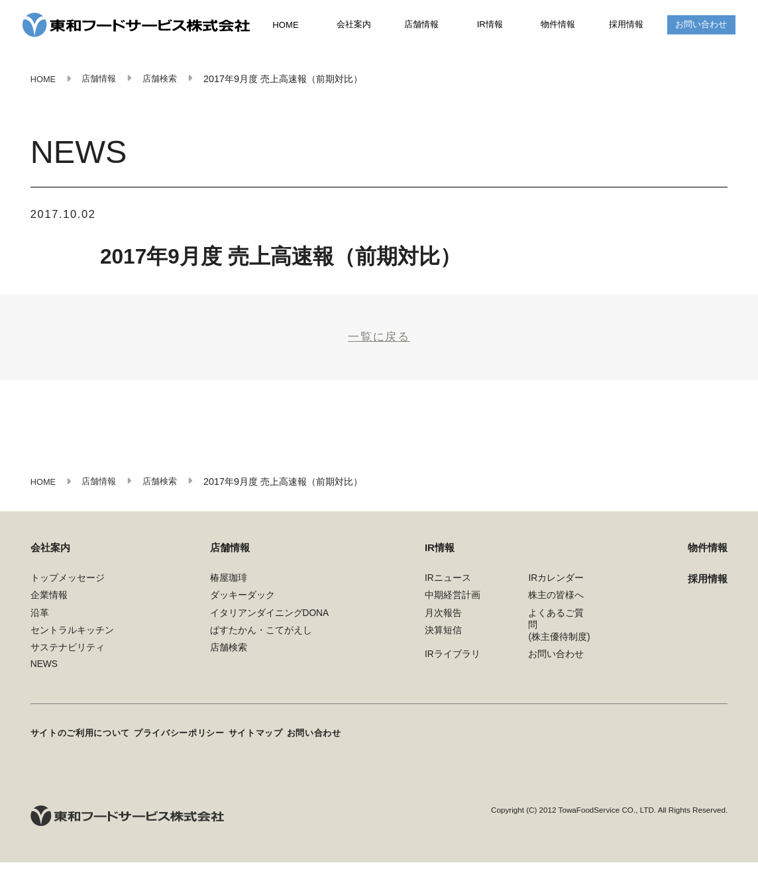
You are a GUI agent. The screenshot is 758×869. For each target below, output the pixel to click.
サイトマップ (283, 742)
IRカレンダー (556, 589)
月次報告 (443, 624)
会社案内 (353, 25)
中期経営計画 (452, 606)
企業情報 (49, 606)
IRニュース (448, 589)
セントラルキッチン (72, 641)
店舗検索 (228, 659)
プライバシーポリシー (196, 742)
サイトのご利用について (84, 742)
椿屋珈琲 (228, 589)
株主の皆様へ (556, 606)
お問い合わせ (701, 25)
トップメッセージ (67, 589)
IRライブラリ (452, 665)
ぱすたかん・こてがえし (261, 641)
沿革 (39, 624)
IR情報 (490, 25)
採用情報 (626, 25)
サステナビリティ (67, 659)
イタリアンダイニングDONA (269, 624)
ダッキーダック (242, 606)
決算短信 (443, 641)
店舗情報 (422, 25)
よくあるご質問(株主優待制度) (559, 635)
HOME (285, 26)
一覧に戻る (379, 342)
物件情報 (557, 25)
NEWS (44, 675)
